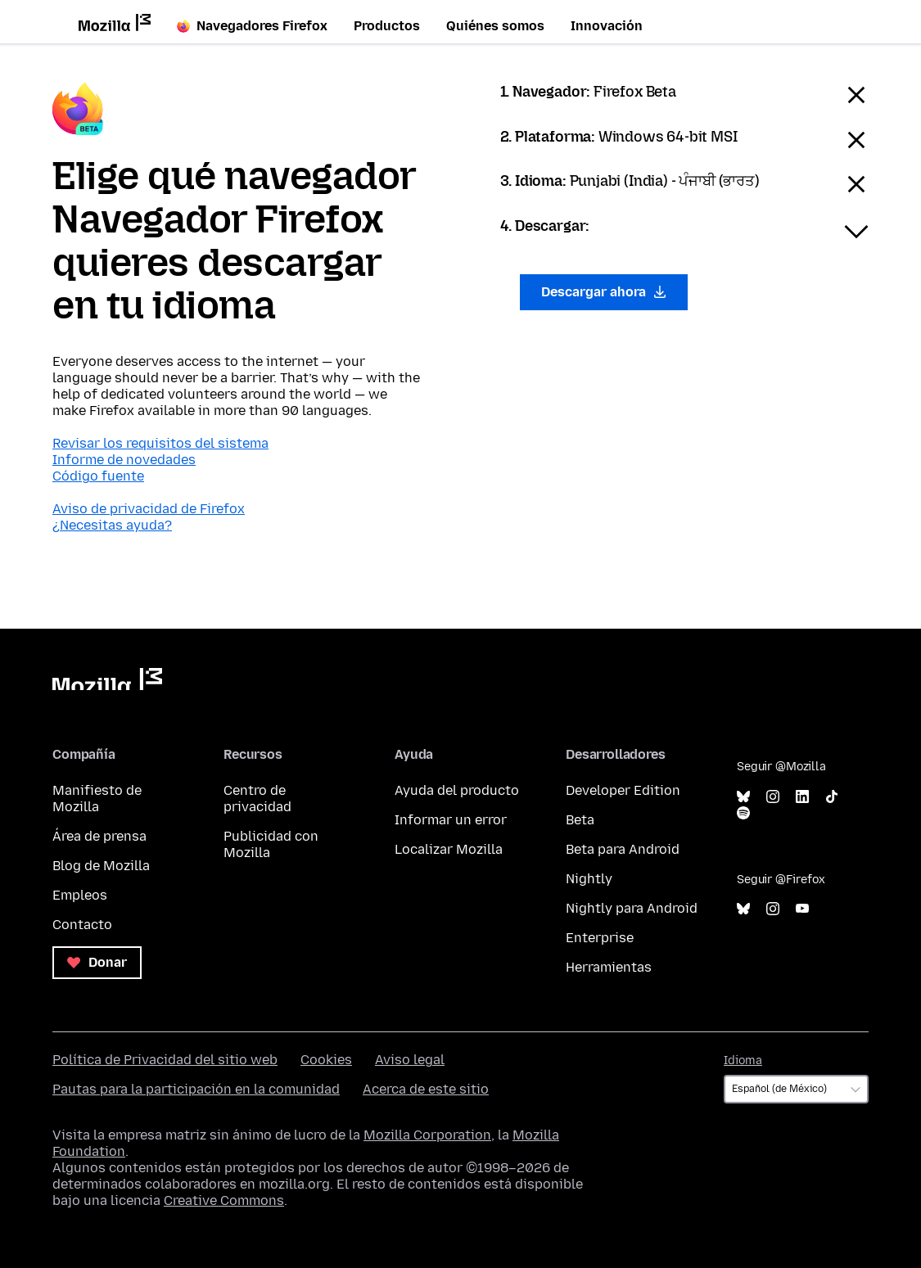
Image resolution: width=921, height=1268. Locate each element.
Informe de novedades (124, 459)
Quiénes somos (495, 26)
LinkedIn (802, 797)
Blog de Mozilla (101, 865)
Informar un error (451, 820)
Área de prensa (99, 836)
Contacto (82, 924)
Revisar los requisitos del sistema (160, 443)
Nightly (589, 879)
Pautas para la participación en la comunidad (196, 1089)
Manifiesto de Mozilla (97, 798)
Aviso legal (410, 1059)
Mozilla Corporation (427, 1135)
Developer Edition (623, 790)
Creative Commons (224, 1200)
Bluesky (743, 797)
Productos (387, 26)
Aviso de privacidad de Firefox (148, 509)
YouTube (802, 909)
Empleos (79, 895)
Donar (97, 962)
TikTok (831, 797)
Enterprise (600, 937)
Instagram (772, 797)
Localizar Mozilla (449, 849)
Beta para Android (622, 849)
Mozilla (107, 679)
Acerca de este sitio (426, 1089)
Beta (580, 820)
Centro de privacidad (257, 798)
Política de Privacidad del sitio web (165, 1059)
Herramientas (609, 967)
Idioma (743, 1060)
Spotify (743, 813)
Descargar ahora (604, 292)
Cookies (326, 1059)
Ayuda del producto (457, 790)
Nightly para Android (632, 908)
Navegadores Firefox (252, 26)
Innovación (607, 26)
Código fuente (98, 476)
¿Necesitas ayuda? (112, 525)
